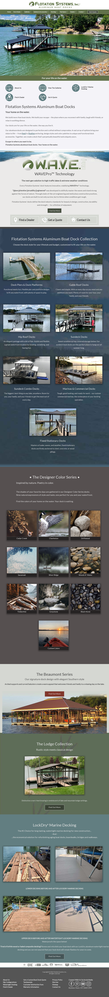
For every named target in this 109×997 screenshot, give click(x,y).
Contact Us (56, 987)
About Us (6, 980)
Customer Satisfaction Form (33, 985)
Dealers (73, 12)
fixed (24, 133)
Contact (82, 12)
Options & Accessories (41, 12)
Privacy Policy (57, 980)
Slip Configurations (10, 982)
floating (31, 133)
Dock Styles (17, 12)
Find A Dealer (8, 987)
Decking (54, 12)
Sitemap (55, 985)
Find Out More (54, 211)
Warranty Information (31, 987)
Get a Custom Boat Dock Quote (34, 980)
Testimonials (27, 982)
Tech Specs (64, 12)
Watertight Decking (10, 985)
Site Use (55, 982)
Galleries (27, 12)
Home (9, 12)
